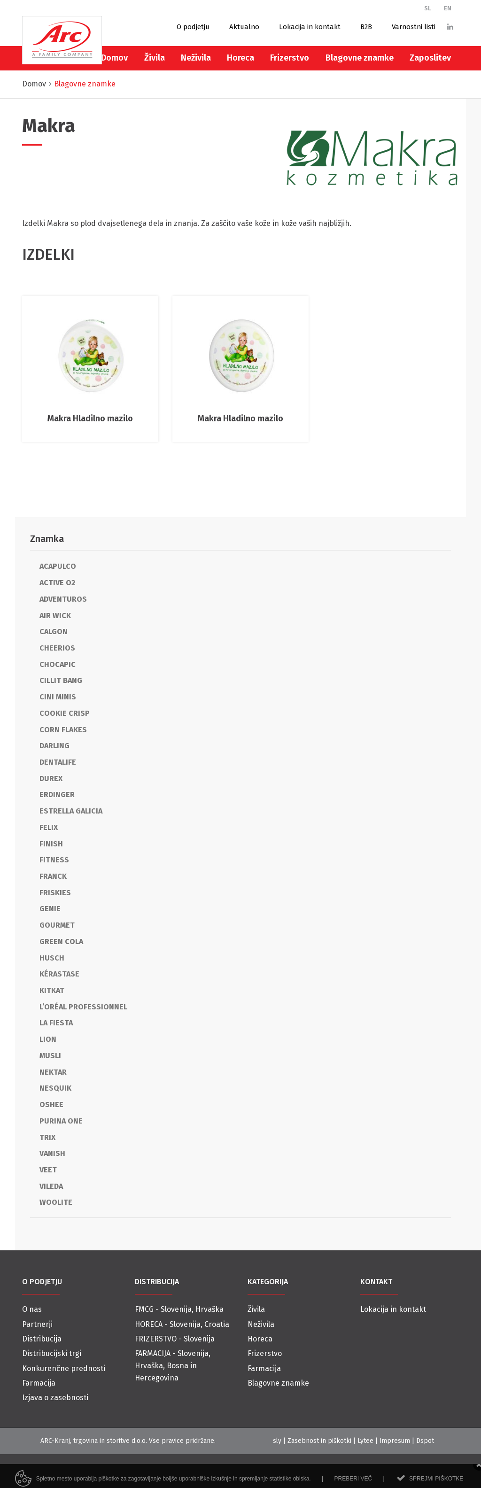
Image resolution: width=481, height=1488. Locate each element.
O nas (32, 1309)
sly (277, 1441)
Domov (114, 58)
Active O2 (57, 582)
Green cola (61, 941)
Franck (53, 876)
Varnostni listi (413, 27)
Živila (154, 58)
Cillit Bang (60, 680)
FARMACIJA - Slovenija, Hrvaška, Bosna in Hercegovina (172, 1365)
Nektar (53, 1072)
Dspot (425, 1441)
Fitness (54, 859)
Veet (48, 1169)
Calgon (53, 631)
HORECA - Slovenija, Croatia (182, 1324)
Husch (51, 957)
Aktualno (244, 27)
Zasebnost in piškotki (319, 1441)
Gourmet (57, 925)
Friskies (55, 892)
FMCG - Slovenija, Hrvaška (179, 1309)
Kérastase (59, 973)
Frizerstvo (289, 58)
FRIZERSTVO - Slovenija (175, 1338)
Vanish (52, 1153)
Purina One (61, 1120)
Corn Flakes (63, 729)
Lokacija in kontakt (310, 27)
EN (447, 8)
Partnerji (37, 1324)
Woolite (55, 1202)
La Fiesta (56, 1022)
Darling (54, 745)
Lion (47, 1039)
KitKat (51, 990)
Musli (50, 1055)
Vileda (51, 1186)
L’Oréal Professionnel (83, 1006)
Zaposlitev (430, 58)
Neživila (196, 58)
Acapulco (57, 566)
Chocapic (57, 664)
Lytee (365, 1441)
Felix (48, 827)
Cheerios (57, 647)
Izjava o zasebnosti (55, 1397)
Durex (50, 778)
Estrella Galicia (70, 810)
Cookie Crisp (64, 713)
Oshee (51, 1104)
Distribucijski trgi (51, 1353)
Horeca (240, 58)
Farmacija (38, 1383)
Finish (51, 843)
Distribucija (42, 1338)
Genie (50, 908)
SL (427, 8)
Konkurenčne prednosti (63, 1368)
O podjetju (193, 27)
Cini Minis (57, 696)
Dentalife (57, 762)
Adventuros (63, 599)
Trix (47, 1137)
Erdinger (57, 794)
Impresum (395, 1441)
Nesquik (55, 1088)
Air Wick (55, 615)
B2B (366, 27)
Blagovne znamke (360, 58)
